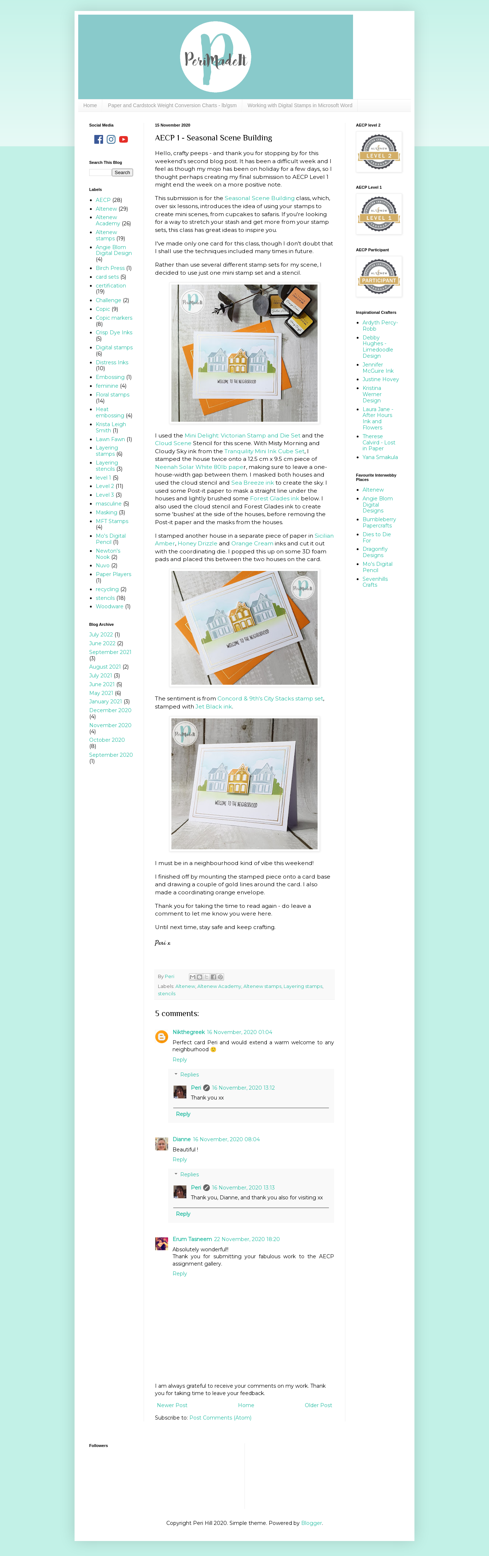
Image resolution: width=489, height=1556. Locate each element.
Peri (196, 1088)
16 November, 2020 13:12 (243, 1088)
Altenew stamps (262, 986)
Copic (103, 309)
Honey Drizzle (197, 543)
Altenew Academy (219, 986)
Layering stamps (303, 986)
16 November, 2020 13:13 (243, 1187)
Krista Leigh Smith (111, 427)
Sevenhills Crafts (375, 582)
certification (111, 285)
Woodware (110, 606)
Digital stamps (114, 347)
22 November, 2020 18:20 (247, 1239)
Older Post (318, 1405)
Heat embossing (110, 412)
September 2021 (110, 652)
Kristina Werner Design (372, 394)
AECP (103, 200)
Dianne (182, 1139)
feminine (107, 386)
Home (90, 105)
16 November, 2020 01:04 (239, 1032)
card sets (107, 277)
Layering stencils (107, 465)
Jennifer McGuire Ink (378, 367)
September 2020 (111, 755)
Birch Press (110, 268)
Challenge (108, 300)
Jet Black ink (214, 706)
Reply (180, 1059)
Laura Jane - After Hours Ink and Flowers (378, 418)
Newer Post (172, 1405)
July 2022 (101, 634)
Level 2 (105, 486)
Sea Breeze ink (252, 482)
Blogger (311, 1523)
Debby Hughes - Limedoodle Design (378, 346)
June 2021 (102, 684)
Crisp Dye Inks (114, 332)
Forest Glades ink (274, 498)
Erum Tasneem (192, 1239)
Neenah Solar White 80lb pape (199, 466)
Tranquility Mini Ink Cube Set (264, 451)
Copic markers (114, 318)
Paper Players (113, 574)
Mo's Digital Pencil (111, 539)
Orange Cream (252, 543)
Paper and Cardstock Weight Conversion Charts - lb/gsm (172, 105)
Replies (189, 1074)
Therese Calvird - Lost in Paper (379, 442)
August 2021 (105, 667)
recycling (107, 589)
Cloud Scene (174, 443)
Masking (106, 512)
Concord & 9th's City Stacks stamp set (270, 698)
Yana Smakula (380, 457)
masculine (109, 503)
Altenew (185, 986)
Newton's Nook (108, 554)
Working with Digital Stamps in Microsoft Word (300, 105)
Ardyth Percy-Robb (380, 325)
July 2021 (100, 675)
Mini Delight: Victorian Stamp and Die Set (242, 435)
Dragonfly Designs (375, 552)
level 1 (103, 477)
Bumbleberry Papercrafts (379, 522)
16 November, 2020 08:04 (226, 1139)
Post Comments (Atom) (220, 1417)
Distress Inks (112, 362)
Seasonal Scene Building (260, 198)
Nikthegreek (189, 1032)
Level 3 (105, 495)
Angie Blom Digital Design (114, 250)
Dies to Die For (377, 537)
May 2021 (101, 693)
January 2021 (105, 701)
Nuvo (103, 565)
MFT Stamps (112, 521)
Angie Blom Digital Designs (378, 504)
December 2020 (110, 710)
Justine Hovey (381, 379)
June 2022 (102, 643)
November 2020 (110, 725)
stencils (166, 993)
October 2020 (107, 740)
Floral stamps (112, 394)
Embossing (110, 377)
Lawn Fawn (110, 439)
